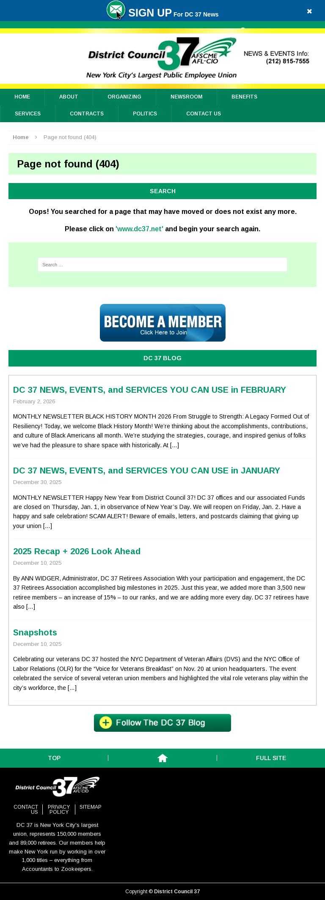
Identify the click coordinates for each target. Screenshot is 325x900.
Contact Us (203, 114)
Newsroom (186, 97)
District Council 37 (177, 892)
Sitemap (91, 807)
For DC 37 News (162, 14)
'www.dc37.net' (139, 229)
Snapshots (35, 632)
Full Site (271, 758)
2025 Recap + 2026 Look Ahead (76, 551)
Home (22, 97)
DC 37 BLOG (162, 358)
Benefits (244, 97)
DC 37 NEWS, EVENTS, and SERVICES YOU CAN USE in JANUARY (146, 470)
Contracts (87, 114)
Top (54, 758)
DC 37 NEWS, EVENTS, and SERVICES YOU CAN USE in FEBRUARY (149, 389)
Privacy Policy (59, 809)
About (68, 97)
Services (28, 114)
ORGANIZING (124, 97)
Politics (145, 114)
